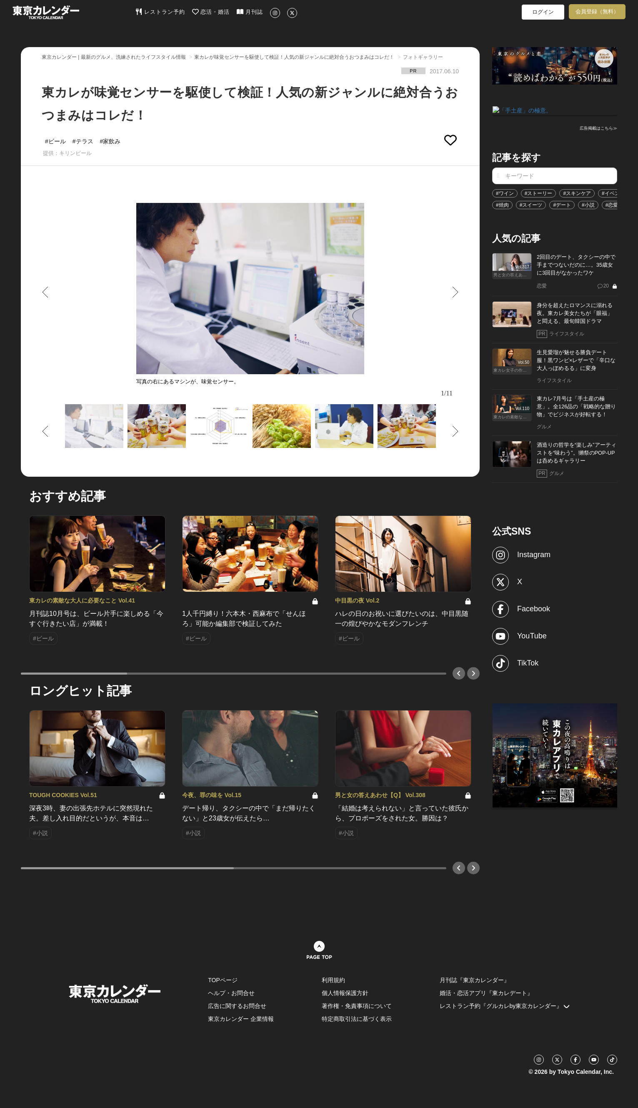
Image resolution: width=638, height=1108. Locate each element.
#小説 (588, 204)
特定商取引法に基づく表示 (357, 1019)
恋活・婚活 (211, 11)
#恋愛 (611, 204)
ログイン (543, 12)
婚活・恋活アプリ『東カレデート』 (486, 993)
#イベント (613, 192)
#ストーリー (539, 192)
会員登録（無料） (597, 11)
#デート (562, 204)
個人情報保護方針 (345, 993)
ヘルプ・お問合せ (231, 993)
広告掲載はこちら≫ (598, 127)
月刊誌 (250, 11)
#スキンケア (577, 192)
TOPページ (223, 980)
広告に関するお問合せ (237, 1006)
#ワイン (505, 192)
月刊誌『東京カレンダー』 (475, 980)
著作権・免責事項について (357, 1006)
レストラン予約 (160, 11)
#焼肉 (502, 204)
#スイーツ (531, 204)
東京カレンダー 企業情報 (241, 1019)
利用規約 (333, 980)
